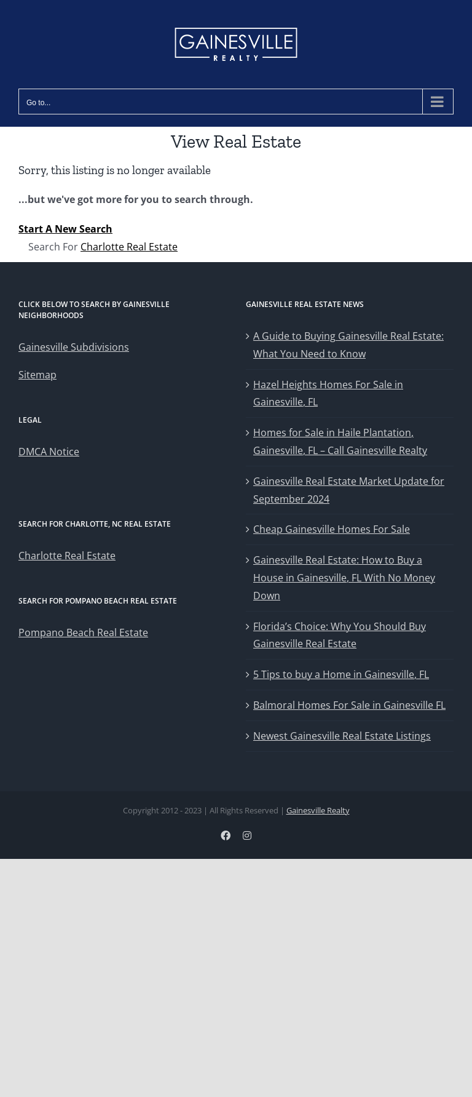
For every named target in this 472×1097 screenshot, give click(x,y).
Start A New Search (65, 229)
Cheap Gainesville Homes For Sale (331, 529)
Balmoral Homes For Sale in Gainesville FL (349, 705)
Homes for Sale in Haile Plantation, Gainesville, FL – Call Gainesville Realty (340, 441)
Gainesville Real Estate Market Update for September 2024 (348, 490)
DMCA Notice (48, 451)
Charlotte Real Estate (129, 246)
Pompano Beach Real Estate (83, 632)
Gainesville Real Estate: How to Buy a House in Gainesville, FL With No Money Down (344, 577)
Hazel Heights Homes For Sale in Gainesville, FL (328, 393)
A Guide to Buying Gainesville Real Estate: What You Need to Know (348, 345)
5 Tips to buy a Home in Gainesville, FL (341, 674)
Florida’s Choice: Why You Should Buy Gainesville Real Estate (339, 635)
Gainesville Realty (318, 810)
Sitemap (37, 374)
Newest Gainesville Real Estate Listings (342, 736)
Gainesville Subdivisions (73, 347)
